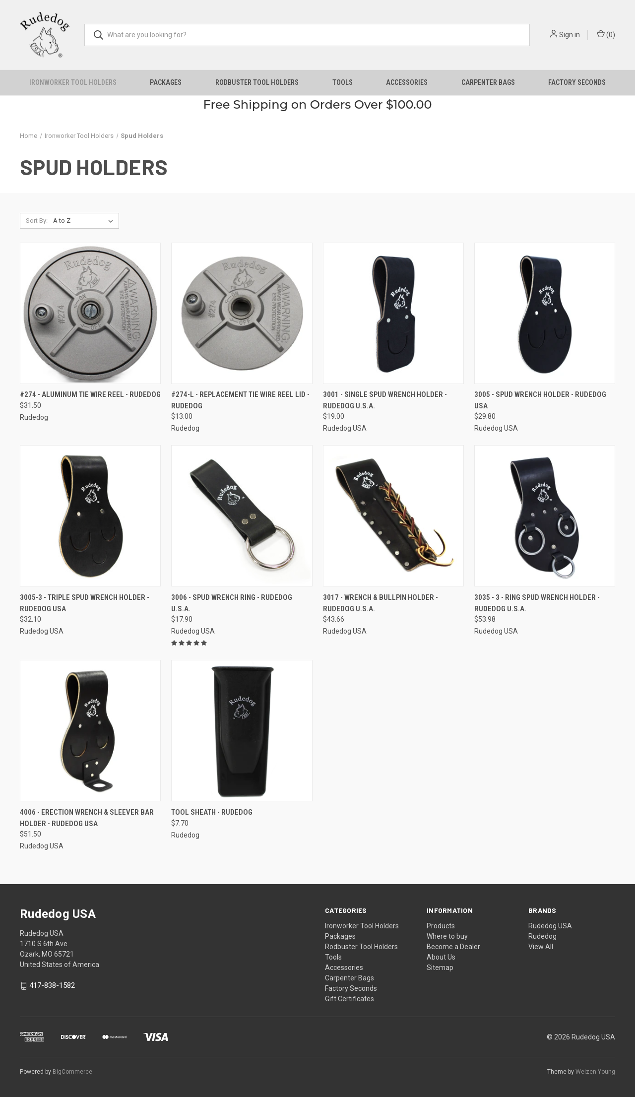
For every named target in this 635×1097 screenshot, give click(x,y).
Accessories (407, 82)
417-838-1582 (52, 985)
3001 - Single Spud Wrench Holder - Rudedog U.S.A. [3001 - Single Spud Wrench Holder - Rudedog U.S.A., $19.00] (385, 400)
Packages (166, 82)
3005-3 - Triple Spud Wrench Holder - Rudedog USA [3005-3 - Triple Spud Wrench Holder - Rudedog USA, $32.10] (84, 603)
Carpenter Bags (488, 82)
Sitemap (440, 967)
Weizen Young (595, 1071)
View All (540, 947)
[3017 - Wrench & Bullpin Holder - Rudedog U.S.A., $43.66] (393, 515)
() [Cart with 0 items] (606, 34)
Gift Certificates (349, 999)
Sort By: (37, 220)
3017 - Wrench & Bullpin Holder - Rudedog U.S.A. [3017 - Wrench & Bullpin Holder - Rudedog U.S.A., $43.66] (380, 603)
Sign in (569, 35)
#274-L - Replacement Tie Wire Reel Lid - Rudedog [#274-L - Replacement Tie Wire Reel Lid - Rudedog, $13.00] (240, 400)
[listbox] (85, 220)
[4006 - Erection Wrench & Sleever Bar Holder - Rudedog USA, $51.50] (90, 730)
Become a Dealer (453, 947)
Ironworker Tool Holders (73, 82)
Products (441, 926)
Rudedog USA (550, 926)
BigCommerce (72, 1071)
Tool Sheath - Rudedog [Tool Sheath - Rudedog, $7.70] (212, 812)
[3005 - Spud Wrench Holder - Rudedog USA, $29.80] (544, 313)
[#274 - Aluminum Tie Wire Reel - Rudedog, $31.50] (90, 313)
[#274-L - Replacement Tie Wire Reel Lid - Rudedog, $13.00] (241, 313)
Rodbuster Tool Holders (257, 82)
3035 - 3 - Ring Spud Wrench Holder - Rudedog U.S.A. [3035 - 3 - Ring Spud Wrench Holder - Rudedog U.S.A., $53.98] (537, 603)
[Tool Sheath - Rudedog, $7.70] (241, 730)
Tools (342, 82)
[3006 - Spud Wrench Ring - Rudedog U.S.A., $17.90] (241, 515)
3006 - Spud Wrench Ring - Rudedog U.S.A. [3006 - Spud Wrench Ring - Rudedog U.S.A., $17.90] (231, 603)
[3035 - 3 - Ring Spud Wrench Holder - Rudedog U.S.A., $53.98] (544, 515)
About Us (441, 957)
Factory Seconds (577, 82)
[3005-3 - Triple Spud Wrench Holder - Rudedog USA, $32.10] (90, 515)
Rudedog (542, 936)
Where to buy (447, 936)
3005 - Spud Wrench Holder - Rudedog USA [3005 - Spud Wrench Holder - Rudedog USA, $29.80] (540, 400)
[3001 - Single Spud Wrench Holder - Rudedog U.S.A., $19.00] (393, 313)
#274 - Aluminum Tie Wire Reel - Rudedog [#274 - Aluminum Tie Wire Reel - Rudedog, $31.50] (90, 394)
